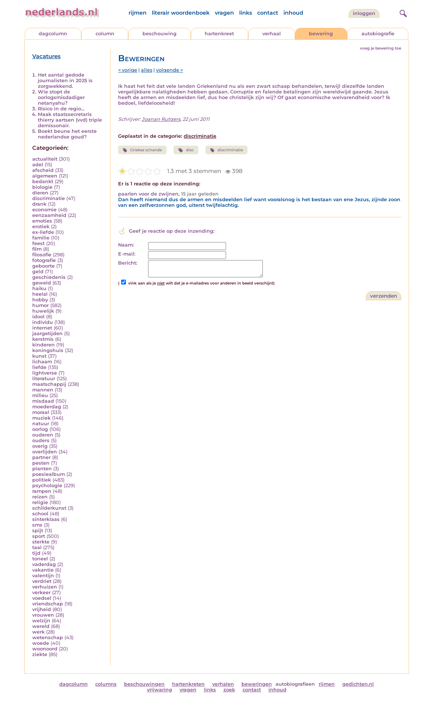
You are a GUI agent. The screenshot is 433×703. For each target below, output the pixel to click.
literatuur (43, 378)
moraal (40, 412)
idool (38, 316)
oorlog (40, 429)
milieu (40, 395)
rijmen (138, 12)
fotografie (44, 260)
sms (37, 525)
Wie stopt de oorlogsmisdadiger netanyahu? (61, 97)
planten (42, 468)
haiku (39, 288)
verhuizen (44, 587)
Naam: (126, 245)
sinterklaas (46, 519)
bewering (321, 33)
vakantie (43, 570)
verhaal (271, 33)
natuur (40, 423)
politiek (41, 480)
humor (40, 305)
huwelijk (43, 311)
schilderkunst (49, 508)
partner (41, 457)
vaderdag (44, 564)
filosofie (41, 254)
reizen (40, 497)
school (40, 513)
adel (37, 164)
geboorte (43, 266)
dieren (40, 193)
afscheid (43, 170)
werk (38, 632)
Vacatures (46, 56)
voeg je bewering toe (380, 48)
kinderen (43, 345)
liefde (39, 367)
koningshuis (47, 350)
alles (146, 70)
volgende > (169, 70)
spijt (37, 530)
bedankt (42, 181)
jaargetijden (47, 333)
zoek (229, 689)
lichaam (42, 361)
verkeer (41, 592)
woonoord (44, 649)
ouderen (42, 435)
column (105, 33)
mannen (42, 390)
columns (106, 684)
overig (40, 446)
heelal (40, 294)
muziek (41, 418)
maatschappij (49, 384)
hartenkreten (188, 684)
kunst (39, 356)
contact (267, 12)
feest (38, 243)
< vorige (127, 70)
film (37, 249)
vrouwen (43, 615)
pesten (40, 463)
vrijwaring (159, 689)
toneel (40, 558)
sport (38, 536)
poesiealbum (48, 474)
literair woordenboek (181, 12)
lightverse (44, 373)
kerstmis (43, 339)
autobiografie (377, 33)
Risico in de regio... (61, 108)
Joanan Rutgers (161, 119)
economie (44, 209)
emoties (42, 221)
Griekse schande (142, 150)
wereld (40, 626)
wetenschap (47, 637)
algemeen (44, 176)
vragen (224, 12)
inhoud (293, 12)
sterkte (40, 542)
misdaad (43, 401)
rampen (41, 491)
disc (185, 150)
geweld (41, 283)
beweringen (256, 684)
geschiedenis (49, 277)
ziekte (39, 654)
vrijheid (41, 609)
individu (42, 322)
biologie (42, 187)
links (245, 12)
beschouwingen (144, 684)
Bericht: (127, 263)
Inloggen (364, 13)
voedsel (41, 598)
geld (37, 271)
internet (42, 328)
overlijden (44, 452)
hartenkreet (219, 33)
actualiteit (44, 159)
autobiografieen (295, 684)
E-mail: (126, 254)
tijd (36, 553)
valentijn (43, 575)
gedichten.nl (358, 684)
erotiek (40, 226)
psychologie (47, 485)
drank (39, 204)
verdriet (41, 581)
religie (40, 502)
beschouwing (159, 33)
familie (40, 238)
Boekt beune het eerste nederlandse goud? (67, 134)
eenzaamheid (49, 215)
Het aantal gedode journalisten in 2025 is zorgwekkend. (65, 80)
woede (40, 643)
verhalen (223, 684)
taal (37, 547)
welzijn (41, 620)
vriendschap (47, 604)
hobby (40, 300)
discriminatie (48, 198)
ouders (40, 440)
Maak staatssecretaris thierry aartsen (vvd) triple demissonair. (70, 119)
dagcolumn (53, 33)
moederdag (46, 406)
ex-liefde (43, 232)
